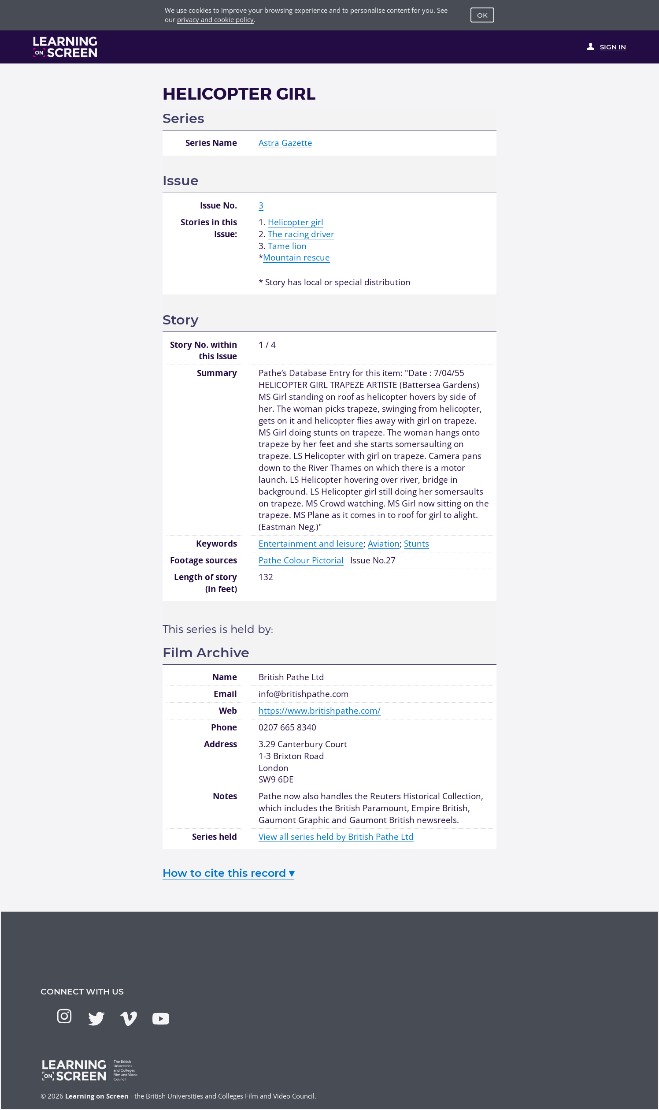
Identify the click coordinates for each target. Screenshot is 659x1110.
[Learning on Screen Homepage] (65, 47)
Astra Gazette (285, 143)
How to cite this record (228, 873)
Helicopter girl (295, 222)
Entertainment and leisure (311, 543)
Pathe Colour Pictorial (301, 560)
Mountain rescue (296, 257)
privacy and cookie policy (215, 19)
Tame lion (287, 246)
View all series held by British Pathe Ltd (336, 836)
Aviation (384, 543)
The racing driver (301, 234)
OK (482, 15)
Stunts (416, 543)
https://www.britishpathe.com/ (320, 710)
